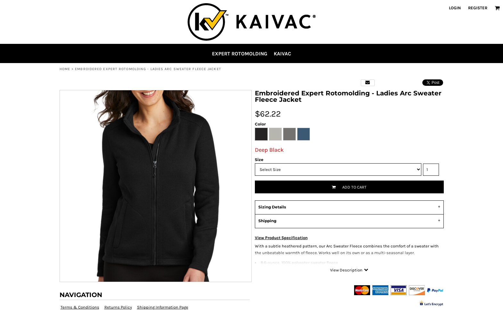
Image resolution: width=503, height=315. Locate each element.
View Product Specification (281, 237)
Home (65, 69)
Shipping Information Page (162, 307)
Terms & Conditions (80, 307)
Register (477, 7)
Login (455, 7)
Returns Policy (118, 307)
